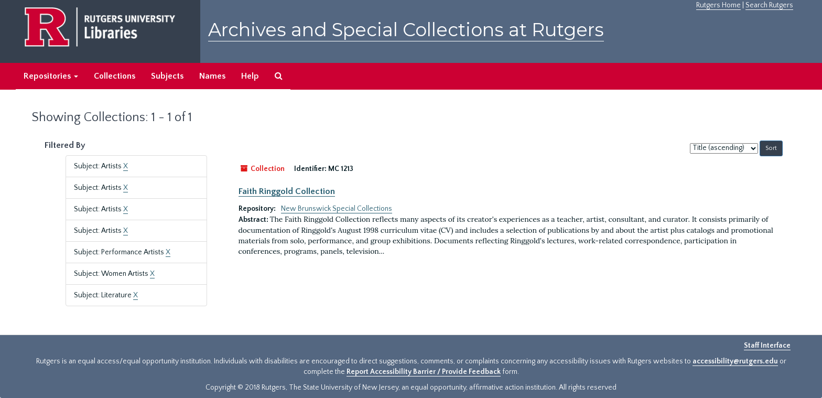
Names (212, 76)
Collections (114, 76)
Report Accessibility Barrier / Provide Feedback (424, 372)
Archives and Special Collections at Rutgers (406, 29)
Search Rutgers (769, 5)
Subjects (167, 76)
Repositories (51, 76)
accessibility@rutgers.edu (735, 361)
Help (250, 76)
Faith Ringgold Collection (287, 191)
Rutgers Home (718, 5)
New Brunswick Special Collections (336, 209)
